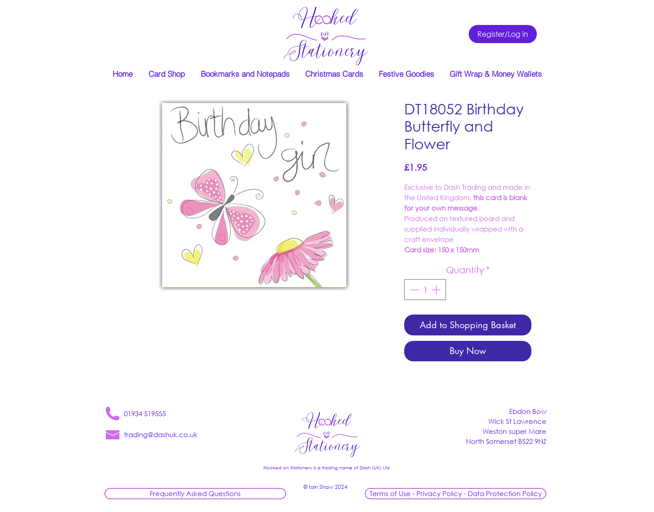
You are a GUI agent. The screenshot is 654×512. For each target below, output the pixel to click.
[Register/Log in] (503, 34)
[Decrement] (413, 290)
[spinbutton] (425, 290)
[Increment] (437, 290)
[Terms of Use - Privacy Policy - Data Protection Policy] (455, 493)
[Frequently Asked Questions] (195, 493)
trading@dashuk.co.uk (161, 434)
